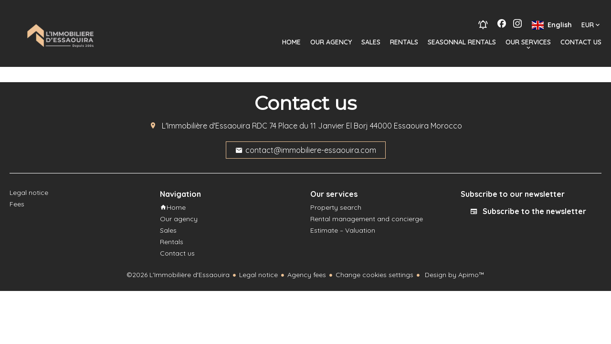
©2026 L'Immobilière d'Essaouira (178, 274)
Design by (454, 274)
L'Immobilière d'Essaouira (206, 125)
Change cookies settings (374, 274)
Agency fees (306, 274)
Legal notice (258, 274)
